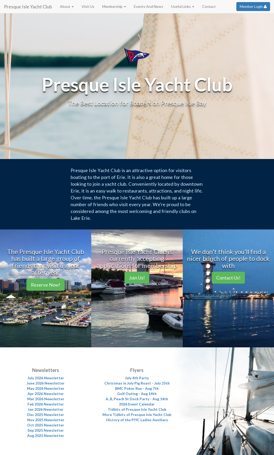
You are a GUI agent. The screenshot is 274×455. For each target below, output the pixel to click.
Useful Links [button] (182, 6)
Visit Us (88, 6)
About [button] (67, 6)
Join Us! (137, 278)
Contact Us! (228, 278)
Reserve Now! (45, 285)
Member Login (253, 6)
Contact (209, 6)
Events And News (148, 6)
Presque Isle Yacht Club (28, 6)
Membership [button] (114, 6)
